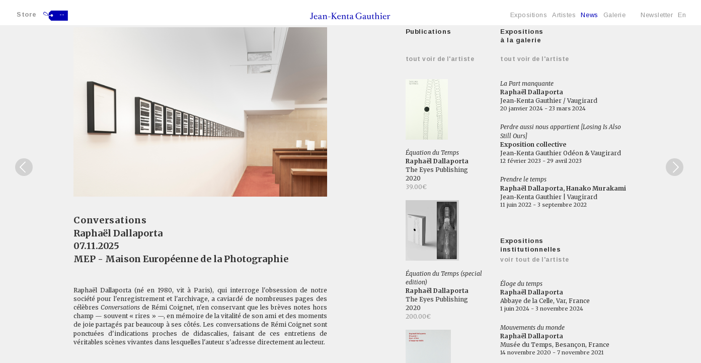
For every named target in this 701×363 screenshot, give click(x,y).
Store (27, 14)
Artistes (564, 15)
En (682, 15)
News (589, 15)
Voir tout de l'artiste (534, 259)
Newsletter (657, 15)
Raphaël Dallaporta (118, 233)
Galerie (614, 15)
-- (62, 14)
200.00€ (418, 316)
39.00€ (416, 187)
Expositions (529, 15)
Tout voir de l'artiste (440, 59)
